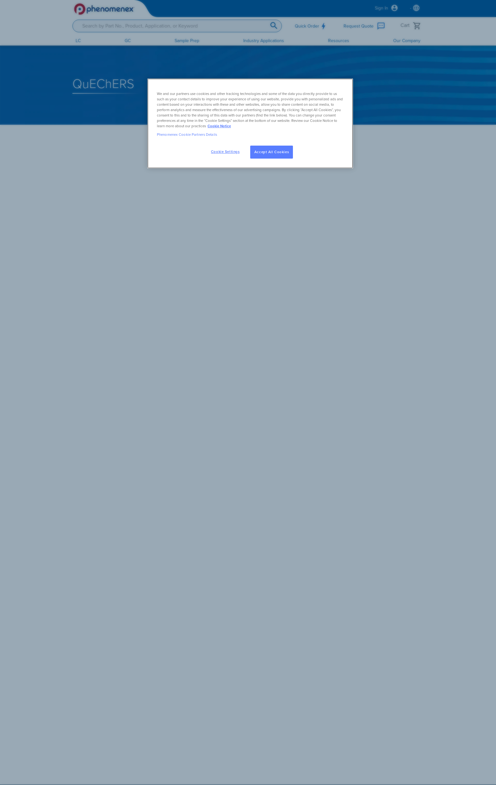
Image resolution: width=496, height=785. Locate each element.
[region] (250, 123)
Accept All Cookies (271, 152)
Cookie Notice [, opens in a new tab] (219, 126)
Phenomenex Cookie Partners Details (187, 135)
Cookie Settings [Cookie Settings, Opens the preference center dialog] (225, 152)
